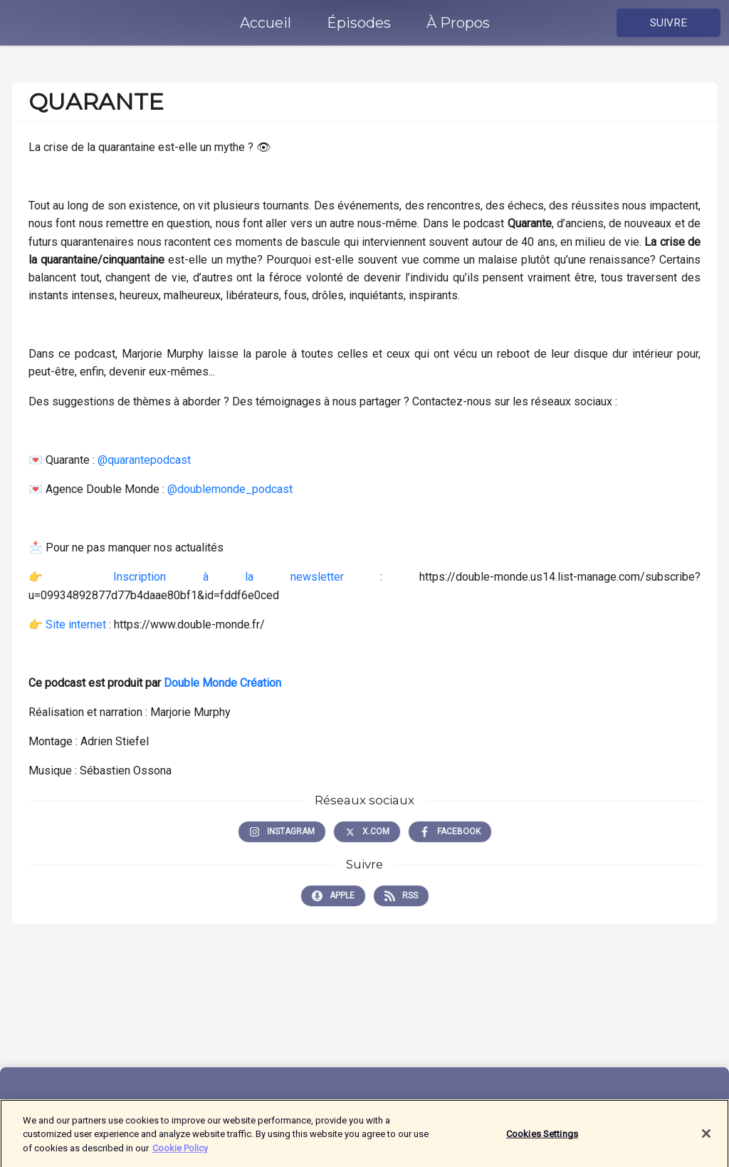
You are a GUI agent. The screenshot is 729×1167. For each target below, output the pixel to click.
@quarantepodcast (144, 460)
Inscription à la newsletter (228, 577)
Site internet (77, 624)
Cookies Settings (542, 1139)
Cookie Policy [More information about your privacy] (180, 1152)
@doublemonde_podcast (230, 489)
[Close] (706, 1138)
